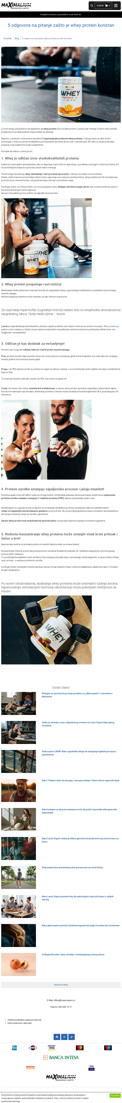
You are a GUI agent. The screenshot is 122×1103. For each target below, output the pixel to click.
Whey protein (110, 326)
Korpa (103, 6)
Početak (7, 38)
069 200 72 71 (65, 1007)
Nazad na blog (61, 985)
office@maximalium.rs (64, 1000)
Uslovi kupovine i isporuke (20, 1023)
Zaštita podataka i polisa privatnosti (24, 1020)
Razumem (115, 1095)
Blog (17, 38)
